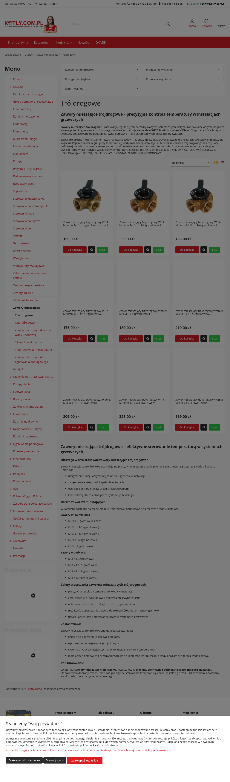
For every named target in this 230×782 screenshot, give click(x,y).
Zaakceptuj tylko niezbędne (24, 760)
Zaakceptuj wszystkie (84, 760)
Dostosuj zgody (55, 760)
